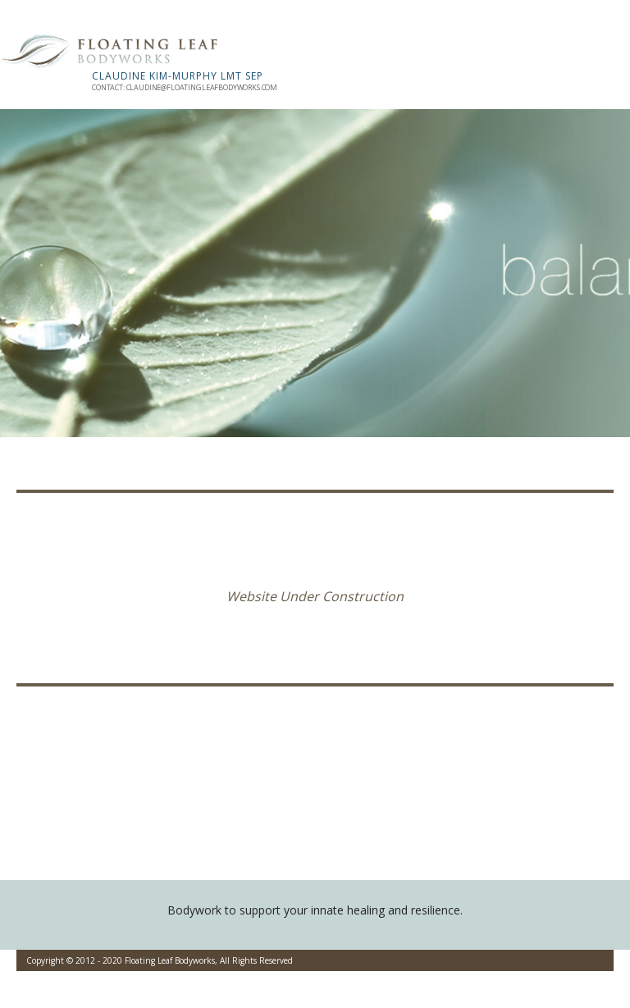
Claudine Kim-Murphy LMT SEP (177, 76)
